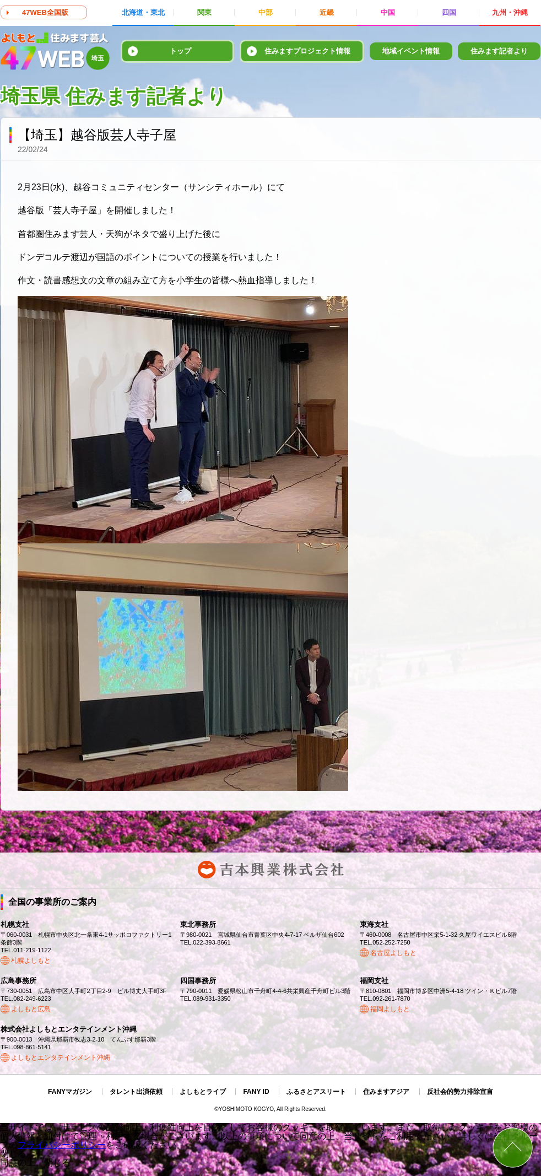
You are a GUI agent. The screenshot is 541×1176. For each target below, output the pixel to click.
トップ (180, 51)
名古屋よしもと (393, 953)
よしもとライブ (203, 1092)
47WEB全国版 (45, 12)
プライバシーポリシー (62, 1145)
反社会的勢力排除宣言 (460, 1092)
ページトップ (513, 1148)
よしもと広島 (31, 1009)
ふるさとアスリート (316, 1092)
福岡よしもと (390, 1009)
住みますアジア (386, 1092)
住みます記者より (499, 51)
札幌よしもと (31, 960)
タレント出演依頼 (136, 1092)
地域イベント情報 (411, 51)
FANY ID (256, 1092)
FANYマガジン (70, 1092)
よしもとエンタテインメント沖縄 (60, 1057)
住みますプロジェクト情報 (307, 51)
